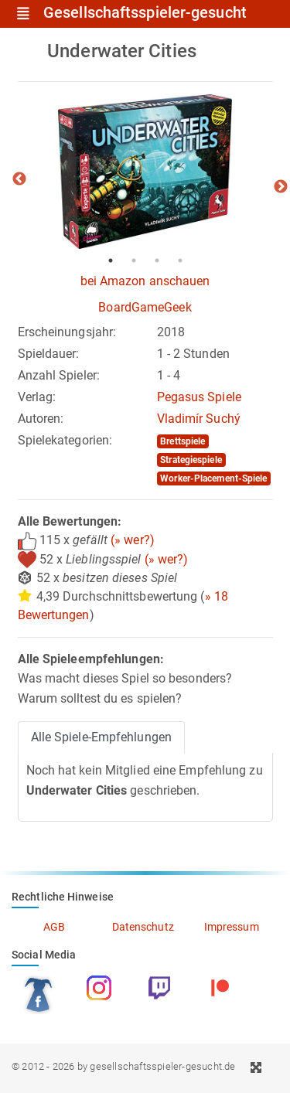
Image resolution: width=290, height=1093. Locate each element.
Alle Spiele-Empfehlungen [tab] (101, 737)
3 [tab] (157, 260)
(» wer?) (133, 540)
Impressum (231, 927)
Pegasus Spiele (199, 397)
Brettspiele (182, 441)
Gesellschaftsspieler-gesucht (145, 13)
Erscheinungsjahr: (67, 332)
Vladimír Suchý (199, 418)
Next (280, 187)
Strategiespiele (191, 460)
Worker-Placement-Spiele (213, 478)
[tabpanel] (145, 171)
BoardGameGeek (144, 307)
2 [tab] (134, 260)
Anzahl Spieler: (59, 375)
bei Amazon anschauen (145, 281)
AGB (54, 927)
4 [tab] (180, 260)
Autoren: (41, 418)
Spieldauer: (49, 353)
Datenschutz (143, 927)
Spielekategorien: (65, 440)
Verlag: (37, 397)
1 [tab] (110, 260)
